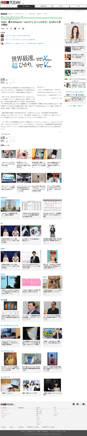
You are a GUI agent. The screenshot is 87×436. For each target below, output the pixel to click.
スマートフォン (5, 409)
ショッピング (4, 415)
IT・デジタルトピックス (9, 325)
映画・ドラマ (39, 409)
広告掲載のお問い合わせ (31, 431)
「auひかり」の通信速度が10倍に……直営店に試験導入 (50, 89)
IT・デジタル (26, 6)
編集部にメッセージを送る (57, 98)
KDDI (3, 249)
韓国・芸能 (39, 413)
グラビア (38, 418)
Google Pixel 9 (32, 13)
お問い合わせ (23, 431)
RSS (85, 404)
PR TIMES (3, 427)
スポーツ (38, 417)
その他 (3, 417)
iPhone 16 (10, 13)
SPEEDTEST (43, 6)
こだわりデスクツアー (19, 13)
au (2, 223)
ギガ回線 (4, 300)
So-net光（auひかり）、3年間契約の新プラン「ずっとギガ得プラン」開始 (54, 95)
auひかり (41, 87)
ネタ (2, 411)
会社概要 (38, 431)
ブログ (38, 420)
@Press (11, 427)
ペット (55, 411)
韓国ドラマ (39, 13)
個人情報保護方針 (45, 431)
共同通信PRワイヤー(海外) (48, 427)
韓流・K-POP (39, 411)
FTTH (3, 274)
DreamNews (20, 427)
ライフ (78, 6)
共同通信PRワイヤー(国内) (33, 427)
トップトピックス (7, 351)
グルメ (55, 409)
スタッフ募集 (62, 431)
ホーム (8, 6)
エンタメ (61, 6)
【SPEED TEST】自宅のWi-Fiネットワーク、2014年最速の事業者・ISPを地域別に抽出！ (58, 92)
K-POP (45, 13)
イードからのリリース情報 (54, 431)
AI (26, 13)
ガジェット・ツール (6, 413)
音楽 (37, 415)
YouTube (80, 404)
